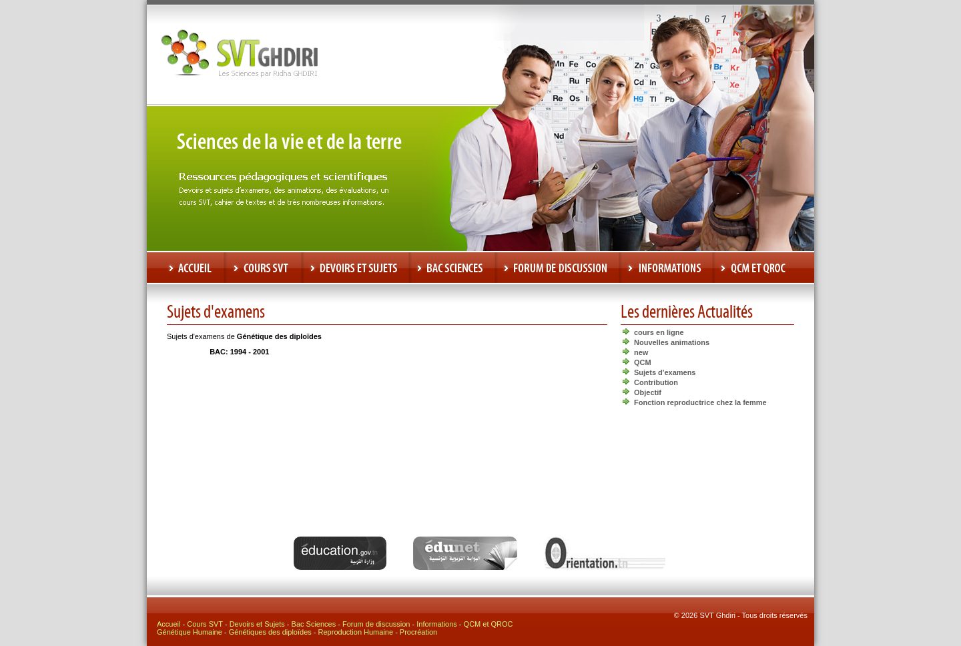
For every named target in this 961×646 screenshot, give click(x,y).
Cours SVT (205, 624)
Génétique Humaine (189, 632)
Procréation (418, 632)
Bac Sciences (314, 624)
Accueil (168, 624)
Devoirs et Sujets (257, 624)
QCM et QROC (488, 624)
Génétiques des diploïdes (270, 632)
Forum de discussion (376, 624)
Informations (436, 624)
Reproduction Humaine (356, 632)
